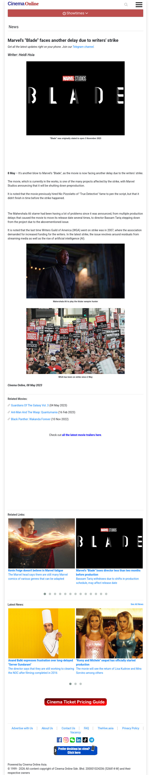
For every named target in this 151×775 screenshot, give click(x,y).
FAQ (86, 728)
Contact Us (68, 728)
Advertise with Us (22, 728)
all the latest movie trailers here (81, 435)
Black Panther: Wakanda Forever (31, 419)
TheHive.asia (106, 728)
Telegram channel (83, 46)
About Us (47, 728)
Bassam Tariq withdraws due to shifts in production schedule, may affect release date (109, 551)
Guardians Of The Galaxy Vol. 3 (30, 405)
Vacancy (75, 732)
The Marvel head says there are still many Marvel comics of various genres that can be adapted (41, 549)
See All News (137, 604)
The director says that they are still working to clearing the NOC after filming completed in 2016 (41, 641)
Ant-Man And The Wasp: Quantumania (34, 412)
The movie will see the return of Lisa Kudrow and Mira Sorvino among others (109, 641)
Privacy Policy (130, 728)
